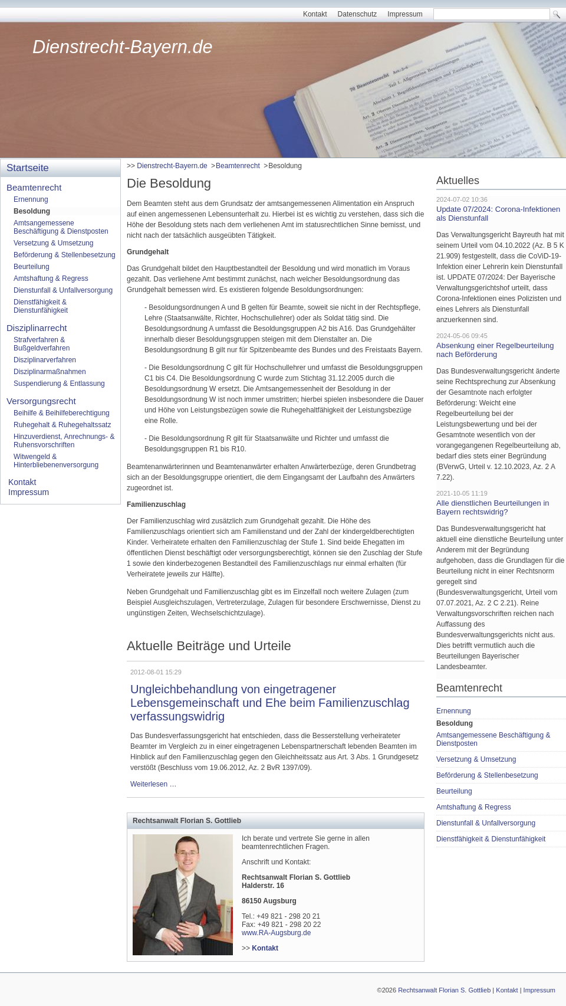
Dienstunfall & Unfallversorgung (63, 290)
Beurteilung (32, 267)
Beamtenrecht (238, 166)
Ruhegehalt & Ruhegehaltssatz (62, 425)
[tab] (275, 820)
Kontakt (315, 14)
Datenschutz (357, 14)
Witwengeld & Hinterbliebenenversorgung (56, 461)
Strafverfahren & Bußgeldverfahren (42, 344)
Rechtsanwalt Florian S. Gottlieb (444, 990)
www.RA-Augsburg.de (276, 933)
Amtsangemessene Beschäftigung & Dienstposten (61, 227)
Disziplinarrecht (36, 328)
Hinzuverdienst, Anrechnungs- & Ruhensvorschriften (64, 440)
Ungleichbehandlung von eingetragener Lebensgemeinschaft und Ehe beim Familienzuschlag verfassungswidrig (270, 703)
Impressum (404, 14)
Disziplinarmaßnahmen (50, 372)
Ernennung (31, 199)
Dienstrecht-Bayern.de (122, 47)
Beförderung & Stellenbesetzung (65, 255)
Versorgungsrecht (41, 401)
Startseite (27, 167)
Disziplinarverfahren (45, 360)
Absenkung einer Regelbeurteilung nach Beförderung (495, 350)
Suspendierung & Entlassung (59, 383)
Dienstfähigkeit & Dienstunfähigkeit (41, 306)
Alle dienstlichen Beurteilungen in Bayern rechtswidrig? (492, 507)
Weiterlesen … (153, 784)
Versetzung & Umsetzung (53, 243)
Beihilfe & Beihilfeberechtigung (62, 413)
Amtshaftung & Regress (51, 278)
